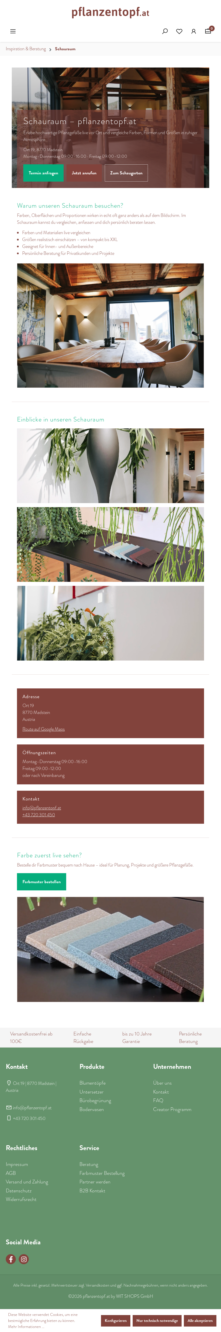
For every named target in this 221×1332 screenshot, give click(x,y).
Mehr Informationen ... (26, 1326)
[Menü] (13, 31)
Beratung (83, 881)
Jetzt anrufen (84, 173)
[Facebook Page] (11, 1259)
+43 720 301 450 (38, 814)
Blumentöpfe (92, 1083)
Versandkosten (97, 1285)
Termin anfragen (43, 173)
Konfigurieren (116, 1321)
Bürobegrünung (95, 1100)
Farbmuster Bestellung (102, 1173)
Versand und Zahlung (27, 1181)
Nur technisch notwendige (157, 1321)
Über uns (162, 1083)
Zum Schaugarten (126, 173)
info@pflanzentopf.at (41, 807)
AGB (11, 1173)
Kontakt (161, 1092)
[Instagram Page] (24, 1259)
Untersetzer (91, 1092)
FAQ (158, 1100)
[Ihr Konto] (193, 31)
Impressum (17, 1164)
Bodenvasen (91, 1109)
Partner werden (94, 1181)
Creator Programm (172, 1109)
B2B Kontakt (92, 1190)
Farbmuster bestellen (41, 881)
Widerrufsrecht (21, 1199)
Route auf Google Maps (43, 729)
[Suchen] (165, 31)
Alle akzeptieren (200, 1321)
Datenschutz (19, 1190)
